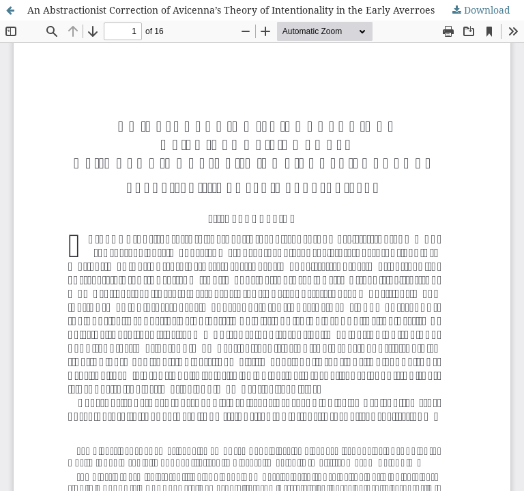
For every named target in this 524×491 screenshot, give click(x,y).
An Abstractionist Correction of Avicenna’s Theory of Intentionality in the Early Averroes (231, 9)
